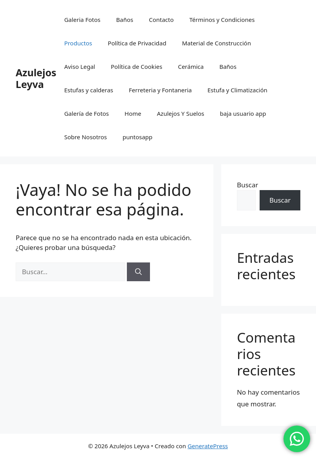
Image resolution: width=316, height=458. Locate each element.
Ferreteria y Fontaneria (160, 90)
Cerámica (191, 66)
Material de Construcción (216, 43)
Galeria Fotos (82, 19)
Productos (78, 43)
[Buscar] (138, 271)
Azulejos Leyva (36, 78)
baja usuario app (243, 113)
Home (133, 113)
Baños (124, 19)
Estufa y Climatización (237, 90)
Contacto (161, 19)
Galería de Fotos (86, 113)
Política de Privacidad (137, 43)
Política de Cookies (136, 66)
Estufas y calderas (88, 90)
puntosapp (137, 137)
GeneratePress (208, 446)
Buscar (247, 184)
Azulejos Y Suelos (180, 113)
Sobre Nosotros (85, 137)
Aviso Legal (79, 66)
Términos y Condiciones (222, 19)
